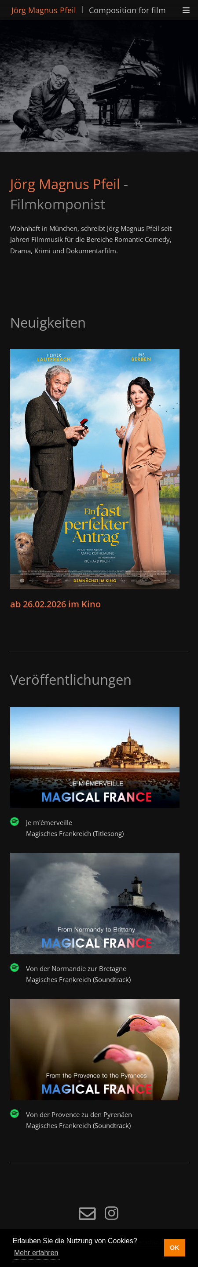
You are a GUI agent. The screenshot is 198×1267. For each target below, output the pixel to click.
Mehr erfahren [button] (36, 1252)
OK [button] (175, 1247)
